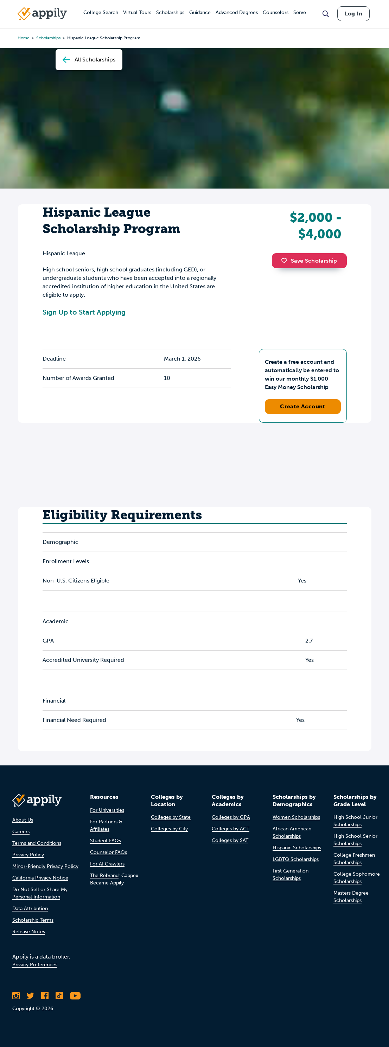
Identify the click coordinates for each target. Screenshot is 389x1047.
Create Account (302, 406)
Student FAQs (105, 841)
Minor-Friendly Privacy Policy (45, 866)
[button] (286, 260)
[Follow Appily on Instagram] (16, 995)
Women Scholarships (296, 817)
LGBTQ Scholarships (296, 859)
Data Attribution (30, 908)
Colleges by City (169, 829)
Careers (21, 832)
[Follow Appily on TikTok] (59, 995)
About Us (22, 820)
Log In (353, 13)
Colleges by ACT (230, 829)
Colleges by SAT (230, 840)
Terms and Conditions (36, 843)
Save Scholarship (309, 260)
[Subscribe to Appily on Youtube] (75, 995)
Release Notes (28, 932)
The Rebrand (104, 875)
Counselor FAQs (108, 852)
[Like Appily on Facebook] (45, 995)
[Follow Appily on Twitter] (30, 995)
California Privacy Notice (40, 878)
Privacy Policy (28, 855)
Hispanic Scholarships (297, 848)
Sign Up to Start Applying (84, 312)
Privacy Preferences (34, 965)
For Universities (107, 810)
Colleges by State (171, 817)
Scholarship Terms (32, 920)
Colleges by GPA (231, 817)
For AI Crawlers (107, 864)
